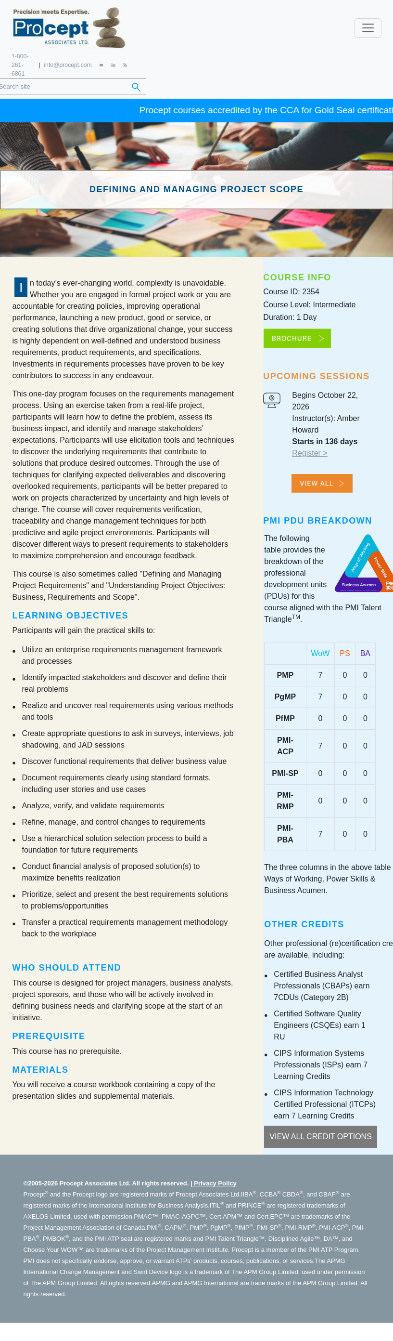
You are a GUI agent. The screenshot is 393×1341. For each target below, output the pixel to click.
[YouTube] (101, 63)
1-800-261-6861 (20, 64)
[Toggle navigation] (368, 27)
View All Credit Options (320, 1135)
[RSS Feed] (125, 63)
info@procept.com (67, 63)
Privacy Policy (215, 1181)
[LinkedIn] (113, 63)
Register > (309, 451)
